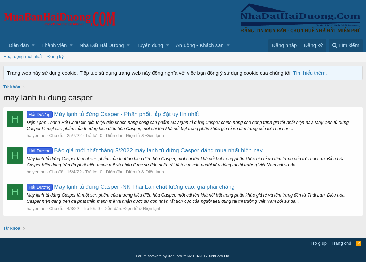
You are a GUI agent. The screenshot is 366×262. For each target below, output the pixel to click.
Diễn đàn (18, 45)
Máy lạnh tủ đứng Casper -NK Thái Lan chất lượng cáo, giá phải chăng (131, 187)
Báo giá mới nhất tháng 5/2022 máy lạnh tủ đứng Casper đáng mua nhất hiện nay (145, 150)
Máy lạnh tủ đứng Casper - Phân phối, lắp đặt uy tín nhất (113, 114)
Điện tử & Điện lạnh (145, 135)
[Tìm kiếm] (346, 45)
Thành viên (54, 45)
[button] (33, 45)
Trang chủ (341, 243)
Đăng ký (56, 56)
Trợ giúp (319, 243)
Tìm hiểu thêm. (310, 73)
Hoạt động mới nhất (22, 56)
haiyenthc (36, 135)
